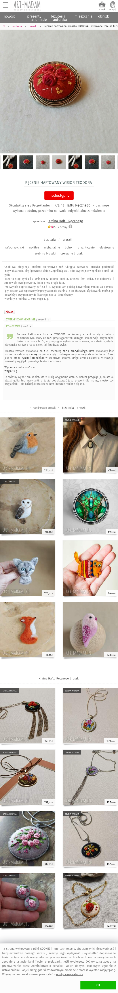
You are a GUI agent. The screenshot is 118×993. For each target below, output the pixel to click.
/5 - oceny (57, 227)
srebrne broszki (45, 253)
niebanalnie (52, 247)
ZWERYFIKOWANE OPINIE (28, 319)
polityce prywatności (69, 974)
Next (111, 87)
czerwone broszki (72, 253)
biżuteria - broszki (74, 407)
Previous (7, 87)
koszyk (102, 9)
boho (68, 247)
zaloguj (112, 9)
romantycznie (86, 247)
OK (98, 985)
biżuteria (50, 239)
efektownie (106, 247)
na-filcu (34, 247)
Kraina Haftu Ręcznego (72, 205)
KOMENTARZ (19, 326)
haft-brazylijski (14, 247)
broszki (67, 239)
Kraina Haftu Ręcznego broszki (59, 678)
